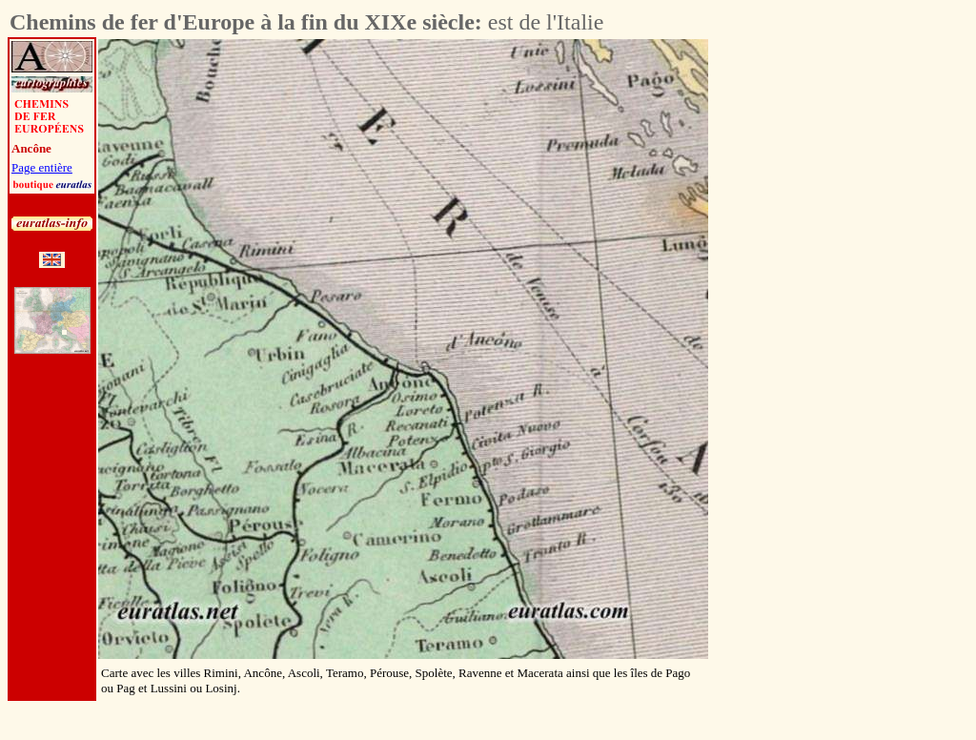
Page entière (41, 167)
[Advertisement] (814, 325)
